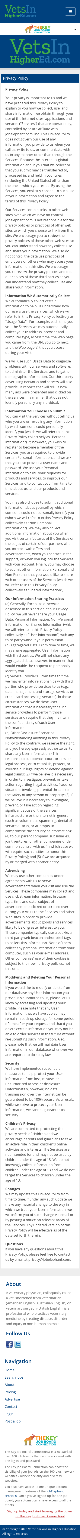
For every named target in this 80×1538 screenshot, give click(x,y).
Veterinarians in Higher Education (52, 1529)
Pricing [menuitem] (10, 1392)
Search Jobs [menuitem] (14, 1377)
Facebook (9, 1344)
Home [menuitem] (10, 1370)
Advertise (12, 1399)
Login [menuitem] (9, 1414)
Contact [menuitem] (11, 1406)
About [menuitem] (10, 1384)
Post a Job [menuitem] (13, 1421)
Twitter (18, 1344)
